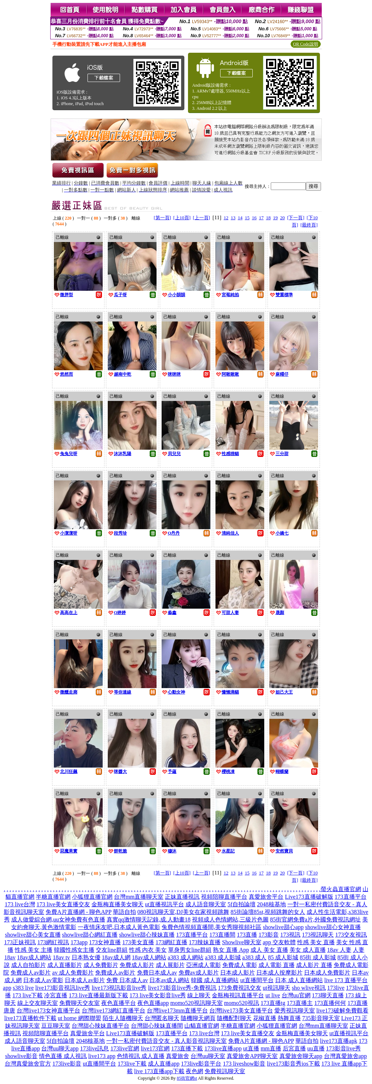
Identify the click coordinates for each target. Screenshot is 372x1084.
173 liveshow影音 (244, 1064)
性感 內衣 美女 (148, 950)
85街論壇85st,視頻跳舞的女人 (268, 912)
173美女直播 (138, 942)
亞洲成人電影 (203, 965)
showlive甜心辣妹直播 (147, 935)
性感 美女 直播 (316, 942)
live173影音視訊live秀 (62, 988)
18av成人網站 (34, 957)
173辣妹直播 (205, 942)
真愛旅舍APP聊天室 (252, 1056)
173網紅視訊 (53, 942)
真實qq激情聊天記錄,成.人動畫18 (149, 919)
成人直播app (163, 1064)
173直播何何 (330, 1003)
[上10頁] (182, 217)
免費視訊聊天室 (225, 1071)
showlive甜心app (283, 927)
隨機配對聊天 (234, 1018)
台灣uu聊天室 (208, 1056)
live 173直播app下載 (159, 1071)
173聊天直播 (328, 995)
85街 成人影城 (318, 957)
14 (240, 217)
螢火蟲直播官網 (341, 889)
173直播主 (300, 1003)
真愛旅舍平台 (266, 897)
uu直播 (316, 1048)
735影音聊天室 (321, 1018)
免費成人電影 (239, 965)
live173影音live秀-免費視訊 (182, 988)
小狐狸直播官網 (92, 897)
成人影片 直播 (314, 965)
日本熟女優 (86, 957)
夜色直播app (153, 1003)
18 (268, 217)
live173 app (101, 1056)
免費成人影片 (137, 965)
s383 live (23, 988)
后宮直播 (294, 1048)
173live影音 (66, 1064)
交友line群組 (112, 950)
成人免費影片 (101, 965)
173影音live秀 (343, 1048)
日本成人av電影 (43, 980)
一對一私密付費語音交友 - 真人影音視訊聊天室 (166, 1041)
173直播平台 (351, 897)
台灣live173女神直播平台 (48, 1010)
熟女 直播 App (231, 950)
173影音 (268, 935)
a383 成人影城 (223, 957)
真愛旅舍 (177, 1056)
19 (275, 217)
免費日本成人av (157, 972)
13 (233, 217)
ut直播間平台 (256, 980)
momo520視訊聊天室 (196, 1003)
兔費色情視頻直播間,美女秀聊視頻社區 (211, 927)
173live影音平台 (201, 1064)
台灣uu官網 (296, 995)
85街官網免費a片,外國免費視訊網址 (315, 919)
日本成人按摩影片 (279, 972)
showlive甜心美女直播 (33, 935)
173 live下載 (27, 995)
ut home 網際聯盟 (79, 1018)
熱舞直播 (289, 1018)
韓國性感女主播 (74, 950)
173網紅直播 (171, 942)
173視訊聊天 (318, 935)
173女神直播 (105, 942)
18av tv (61, 957)
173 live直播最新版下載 (98, 995)
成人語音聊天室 (205, 904)
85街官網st (187, 1078)
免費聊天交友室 (79, 1003)
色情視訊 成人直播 (140, 1056)
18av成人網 (116, 957)
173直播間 (222, 935)
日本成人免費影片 (327, 972)
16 (254, 217)
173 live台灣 (20, 904)
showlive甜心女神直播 (333, 927)
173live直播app (222, 1048)
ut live (272, 995)
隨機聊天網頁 (198, 1018)
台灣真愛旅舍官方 (28, 1064)
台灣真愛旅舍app (345, 1056)
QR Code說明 (305, 44)
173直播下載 (187, 1048)
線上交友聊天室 (37, 1003)
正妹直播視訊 (182, 897)
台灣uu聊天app (59, 1048)
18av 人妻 (339, 950)
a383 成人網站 (186, 957)
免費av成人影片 (199, 972)
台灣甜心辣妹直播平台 (100, 1026)
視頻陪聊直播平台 (224, 897)
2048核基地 (271, 904)
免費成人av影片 (30, 972)
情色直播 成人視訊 (63, 1056)
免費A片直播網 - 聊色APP (78, 912)
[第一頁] (162, 217)
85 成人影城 (283, 957)
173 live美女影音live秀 (157, 995)
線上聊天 (198, 995)
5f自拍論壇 (241, 904)
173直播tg (273, 1003)
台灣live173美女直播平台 (241, 1010)
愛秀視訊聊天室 (294, 1010)
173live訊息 (94, 1048)
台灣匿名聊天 (162, 1018)
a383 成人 (254, 957)
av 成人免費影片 (73, 972)
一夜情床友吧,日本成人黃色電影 (119, 927)
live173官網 (155, 1048)
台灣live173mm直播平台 (177, 1010)
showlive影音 (21, 1056)
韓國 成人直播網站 (215, 980)
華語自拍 (124, 912)
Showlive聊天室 (241, 942)
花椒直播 (264, 1018)
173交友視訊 (351, 935)
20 (282, 217)
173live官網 (124, 1048)
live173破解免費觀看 (342, 1010)
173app (78, 942)
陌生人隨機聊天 (123, 1018)
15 (247, 217)
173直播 (247, 935)
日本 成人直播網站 (299, 980)
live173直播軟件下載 (30, 1018)
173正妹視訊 (20, 942)
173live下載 (131, 1064)
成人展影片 (170, 965)
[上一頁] (201, 217)
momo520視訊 (241, 1003)
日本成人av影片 (85, 980)
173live (336, 988)
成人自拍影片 (28, 965)
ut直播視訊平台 (164, 904)
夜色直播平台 (118, 1003)
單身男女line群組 (189, 950)
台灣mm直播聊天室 (138, 897)
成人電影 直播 (276, 965)
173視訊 (290, 935)
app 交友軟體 (279, 942)
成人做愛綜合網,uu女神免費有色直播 (58, 919)
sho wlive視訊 (309, 988)
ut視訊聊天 (276, 988)
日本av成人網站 (169, 980)
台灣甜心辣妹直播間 (157, 1026)
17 (261, 217)
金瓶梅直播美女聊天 (117, 904)
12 (226, 217)
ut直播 (251, 1048)
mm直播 (271, 1048)
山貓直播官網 (201, 1026)
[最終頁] (309, 225)
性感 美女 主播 (33, 950)
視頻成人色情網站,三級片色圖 (230, 919)
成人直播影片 (64, 965)
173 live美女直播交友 (63, 904)
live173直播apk (338, 1041)
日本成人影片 (237, 972)
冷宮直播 (55, 995)
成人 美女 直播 (269, 950)
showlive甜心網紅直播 (90, 935)
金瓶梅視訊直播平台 (238, 995)
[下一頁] (295, 217)
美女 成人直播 (308, 950)
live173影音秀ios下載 (293, 1064)
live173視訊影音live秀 (118, 988)
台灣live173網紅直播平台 (113, 1010)
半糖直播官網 (53, 897)
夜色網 (194, 1071)
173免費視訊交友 (239, 988)
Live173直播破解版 (309, 897)
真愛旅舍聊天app (300, 1056)
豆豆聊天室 (55, 1026)
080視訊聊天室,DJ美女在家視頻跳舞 (183, 912)
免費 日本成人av (127, 980)
